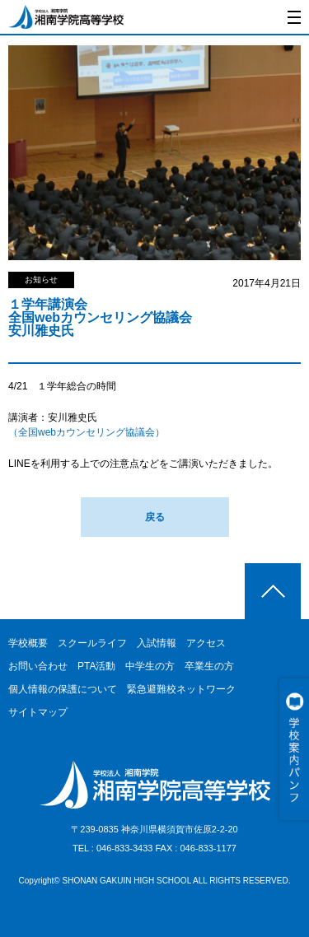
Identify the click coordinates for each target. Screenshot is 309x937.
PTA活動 (96, 666)
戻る (155, 517)
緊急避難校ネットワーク (181, 689)
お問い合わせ (38, 666)
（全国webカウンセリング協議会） (86, 432)
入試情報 (156, 643)
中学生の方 (150, 666)
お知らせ (41, 279)
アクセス (206, 643)
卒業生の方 (209, 666)
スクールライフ (92, 643)
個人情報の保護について (62, 689)
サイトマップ (38, 712)
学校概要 (28, 643)
